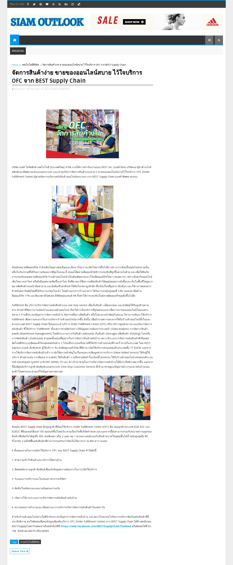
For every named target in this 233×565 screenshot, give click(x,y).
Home (15, 64)
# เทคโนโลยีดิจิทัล (30, 542)
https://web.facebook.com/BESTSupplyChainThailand (96, 526)
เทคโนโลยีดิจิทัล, (61, 88)
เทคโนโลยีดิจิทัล (30, 64)
